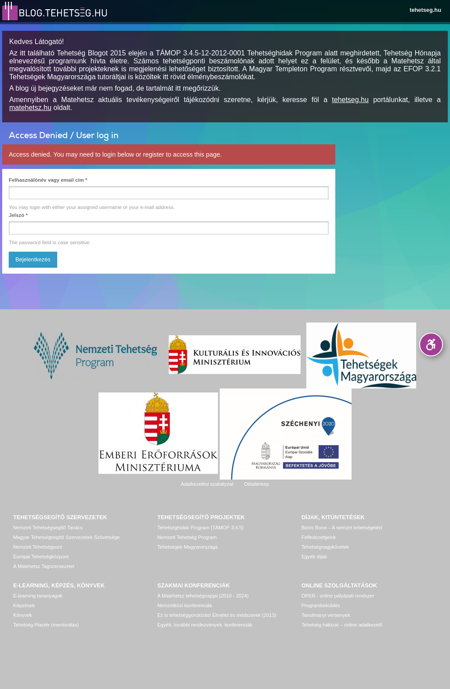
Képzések (24, 605)
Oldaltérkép (256, 484)
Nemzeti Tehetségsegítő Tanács (48, 527)
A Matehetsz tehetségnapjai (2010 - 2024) (203, 595)
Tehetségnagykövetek (325, 547)
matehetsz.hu (30, 107)
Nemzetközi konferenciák (184, 605)
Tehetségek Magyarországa (187, 547)
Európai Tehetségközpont (41, 556)
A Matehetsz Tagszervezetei (43, 566)
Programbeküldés (320, 605)
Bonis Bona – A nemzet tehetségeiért (341, 527)
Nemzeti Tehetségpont (37, 547)
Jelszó (18, 215)
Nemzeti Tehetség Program (187, 537)
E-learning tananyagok (37, 595)
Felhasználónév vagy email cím (48, 180)
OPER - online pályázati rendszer (337, 595)
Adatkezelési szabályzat (207, 484)
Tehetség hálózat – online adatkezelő (341, 624)
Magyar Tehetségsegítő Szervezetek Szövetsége (66, 537)
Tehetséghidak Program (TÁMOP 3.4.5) (200, 527)
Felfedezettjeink (318, 537)
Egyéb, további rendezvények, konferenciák (204, 624)
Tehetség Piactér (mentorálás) (46, 624)
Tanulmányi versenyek (325, 615)
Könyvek (22, 615)
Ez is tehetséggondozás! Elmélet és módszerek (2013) (216, 615)
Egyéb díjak (314, 556)
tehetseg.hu (425, 10)
